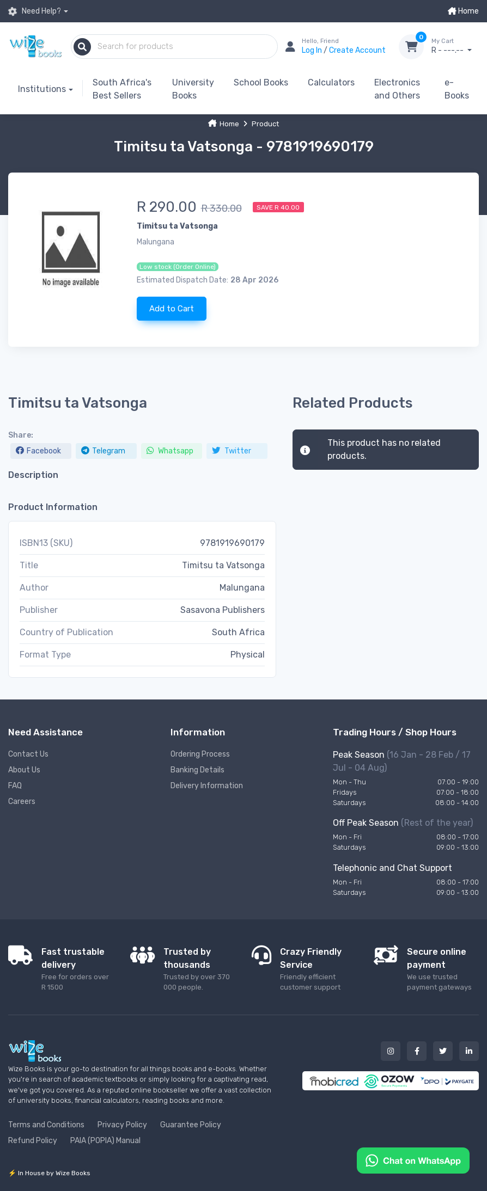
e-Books (457, 89)
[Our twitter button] (443, 1051)
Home (463, 11)
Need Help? (34, 11)
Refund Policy (32, 1140)
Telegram (103, 451)
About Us (24, 770)
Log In (313, 50)
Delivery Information (207, 785)
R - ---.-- (455, 46)
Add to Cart (171, 309)
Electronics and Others (397, 89)
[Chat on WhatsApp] (413, 1160)
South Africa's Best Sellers (122, 89)
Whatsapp (170, 451)
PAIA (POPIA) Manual (105, 1140)
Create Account (357, 50)
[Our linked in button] (469, 1051)
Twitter (231, 451)
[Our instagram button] (390, 1051)
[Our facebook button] (417, 1051)
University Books (193, 89)
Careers (21, 801)
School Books (261, 82)
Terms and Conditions (46, 1124)
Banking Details (197, 770)
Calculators (331, 82)
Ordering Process (200, 754)
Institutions (42, 89)
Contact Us (28, 754)
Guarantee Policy (190, 1124)
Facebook (38, 451)
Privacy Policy (122, 1124)
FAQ (15, 785)
